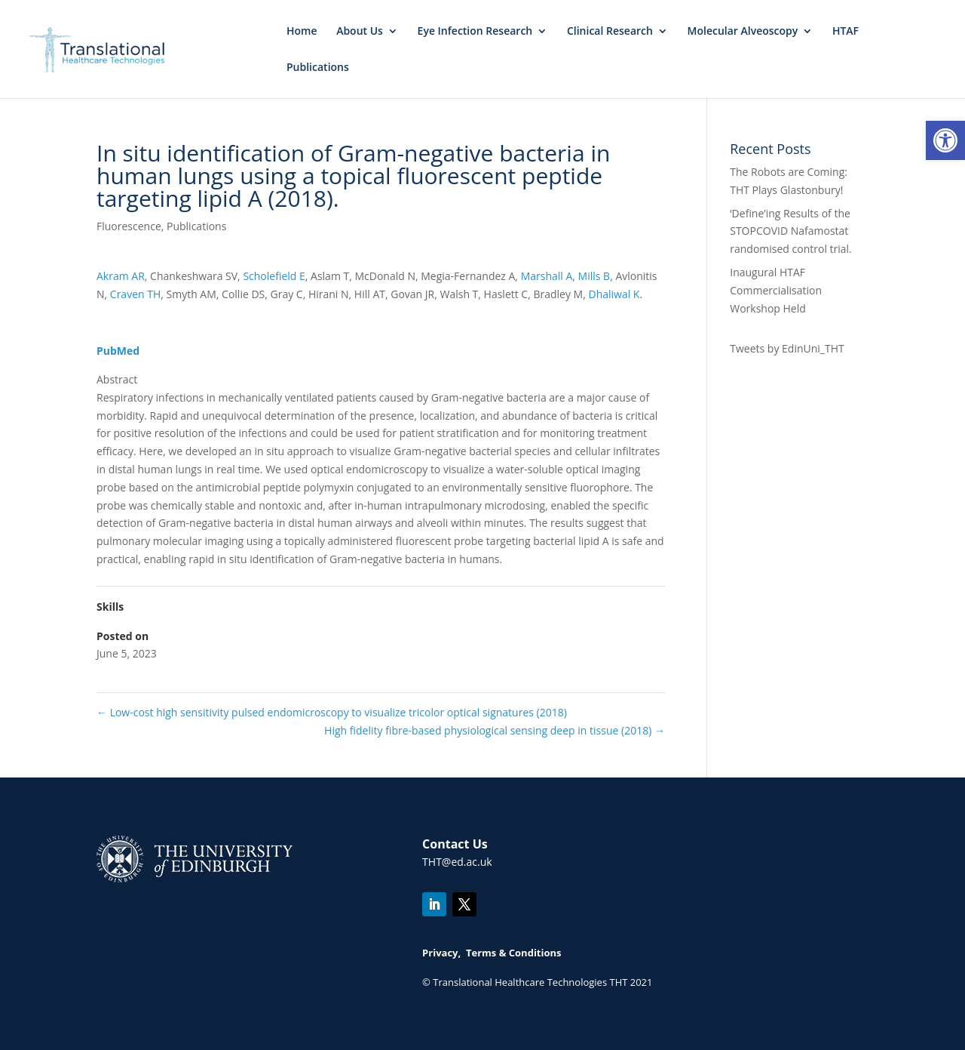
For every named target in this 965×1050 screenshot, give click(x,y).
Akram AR (120, 276)
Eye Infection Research (475, 32)
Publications (317, 68)
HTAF (845, 32)
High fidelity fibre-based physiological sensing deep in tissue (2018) (494, 730)
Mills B (594, 276)
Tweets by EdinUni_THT (787, 348)
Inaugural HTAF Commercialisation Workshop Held (776, 290)
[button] (945, 140)
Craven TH (135, 294)
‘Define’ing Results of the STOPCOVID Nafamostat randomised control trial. (791, 231)
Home (301, 32)
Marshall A (547, 276)
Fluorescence (128, 226)
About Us (359, 32)
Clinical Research (610, 32)
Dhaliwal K (613, 294)
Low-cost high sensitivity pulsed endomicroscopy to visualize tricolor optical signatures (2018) (331, 712)
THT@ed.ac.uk (457, 861)
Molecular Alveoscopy (743, 32)
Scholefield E (274, 276)
